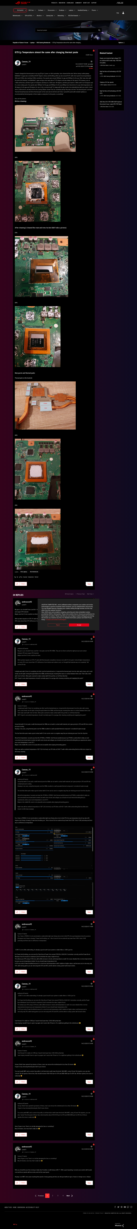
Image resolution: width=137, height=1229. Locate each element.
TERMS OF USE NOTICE (88, 1213)
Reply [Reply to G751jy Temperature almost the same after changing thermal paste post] (89, 584)
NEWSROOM (21, 1207)
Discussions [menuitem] (51, 10)
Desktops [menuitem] (61, 10)
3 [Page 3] (57, 1196)
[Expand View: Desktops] (66, 10)
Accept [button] (79, 625)
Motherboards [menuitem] (16, 15)
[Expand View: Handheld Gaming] (89, 10)
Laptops (32, 42)
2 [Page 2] (52, 1196)
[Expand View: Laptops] (75, 10)
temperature (31, 577)
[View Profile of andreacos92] (27, 602)
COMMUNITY (78, 3)
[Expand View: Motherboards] (22, 15)
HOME (14, 1207)
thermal (36, 577)
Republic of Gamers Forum (20, 42)
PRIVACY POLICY (99, 1213)
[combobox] (68, 30)
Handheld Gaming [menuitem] (82, 10)
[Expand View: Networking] (65, 15)
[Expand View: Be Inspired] (25, 10)
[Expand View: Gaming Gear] (54, 15)
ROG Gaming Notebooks (43, 42)
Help (118, 13)
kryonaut (25, 577)
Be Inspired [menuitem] (20, 10)
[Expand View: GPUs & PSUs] (34, 15)
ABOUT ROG (8, 1207)
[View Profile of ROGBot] (91, 68)
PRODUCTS (54, 3)
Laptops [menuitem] (71, 10)
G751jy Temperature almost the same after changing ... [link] (67, 42)
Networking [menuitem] (61, 15)
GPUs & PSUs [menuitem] (28, 15)
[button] (17, 584)
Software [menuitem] (40, 10)
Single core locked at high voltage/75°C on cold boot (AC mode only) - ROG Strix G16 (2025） (110, 60)
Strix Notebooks (34, 571)
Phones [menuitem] (94, 10)
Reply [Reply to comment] (89, 684)
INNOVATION (62, 3)
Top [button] (16, 1224)
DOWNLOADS (70, 3)
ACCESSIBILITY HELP (32, 1207)
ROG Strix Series (104, 65)
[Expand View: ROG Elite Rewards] (80, 15)
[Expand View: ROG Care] (35, 10)
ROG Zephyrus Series (106, 85)
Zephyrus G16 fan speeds (107, 82)
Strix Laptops (23, 571)
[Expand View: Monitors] (43, 15)
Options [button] (120, 42)
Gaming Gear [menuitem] (49, 15)
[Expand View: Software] (45, 10)
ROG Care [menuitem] (31, 10)
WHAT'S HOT (86, 3)
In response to (30, 644)
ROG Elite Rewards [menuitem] (73, 15)
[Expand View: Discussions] (56, 10)
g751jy (20, 577)
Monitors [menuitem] (39, 15)
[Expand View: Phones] (97, 10)
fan (17, 577)
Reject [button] (58, 625)
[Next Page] (70, 1196)
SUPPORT (93, 3)
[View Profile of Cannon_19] (26, 62)
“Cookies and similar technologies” (56, 619)
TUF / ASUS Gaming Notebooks (108, 76)
